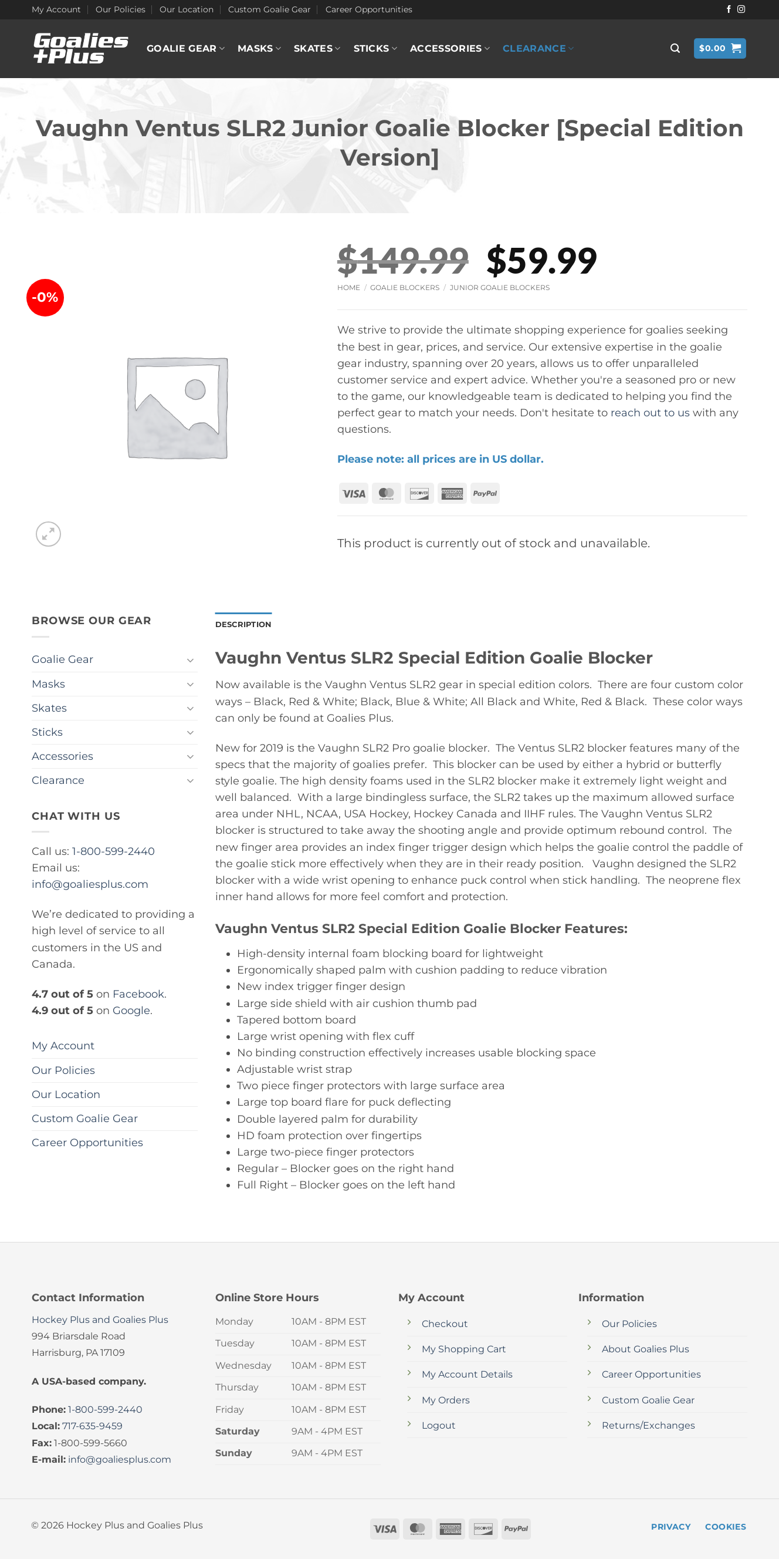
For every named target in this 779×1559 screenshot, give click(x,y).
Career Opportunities (369, 9)
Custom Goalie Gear (269, 9)
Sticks (375, 49)
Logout (439, 1426)
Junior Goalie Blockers (500, 287)
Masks (259, 49)
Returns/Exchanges (648, 1426)
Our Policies (120, 9)
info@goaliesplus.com (90, 884)
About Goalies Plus (645, 1350)
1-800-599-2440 (113, 851)
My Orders (446, 1400)
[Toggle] (191, 660)
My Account (56, 9)
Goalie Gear (186, 49)
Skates (317, 49)
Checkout (445, 1325)
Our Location (187, 9)
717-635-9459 (92, 1427)
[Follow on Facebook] (729, 9)
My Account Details (467, 1375)
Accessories (450, 49)
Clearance (538, 49)
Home (348, 287)
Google (131, 1010)
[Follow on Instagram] (741, 9)
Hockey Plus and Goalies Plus (100, 1320)
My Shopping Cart (464, 1350)
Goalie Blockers (404, 287)
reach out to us (650, 412)
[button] (675, 48)
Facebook (138, 994)
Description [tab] (245, 624)
